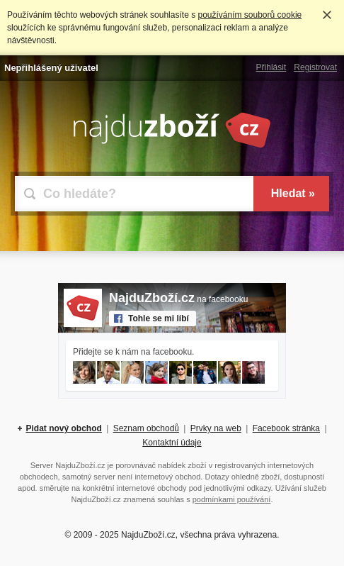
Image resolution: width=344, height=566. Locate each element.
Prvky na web (215, 428)
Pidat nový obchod (63, 428)
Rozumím (327, 15)
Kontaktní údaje (171, 443)
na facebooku (178, 299)
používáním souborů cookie (249, 15)
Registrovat (315, 67)
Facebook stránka (286, 428)
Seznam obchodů (146, 428)
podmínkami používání (232, 499)
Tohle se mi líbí (158, 318)
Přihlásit (271, 67)
